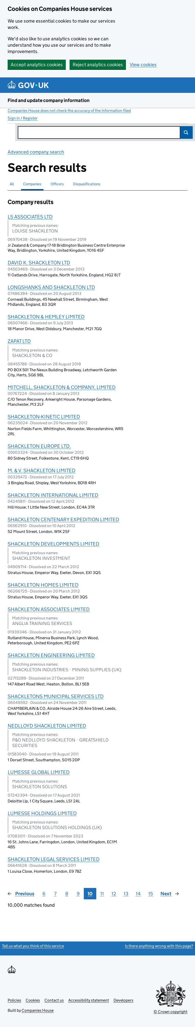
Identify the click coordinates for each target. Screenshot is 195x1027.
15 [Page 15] (150, 894)
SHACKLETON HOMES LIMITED (43, 585)
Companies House (38, 1010)
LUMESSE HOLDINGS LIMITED (42, 813)
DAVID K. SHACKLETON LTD (39, 263)
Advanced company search (36, 152)
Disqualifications (86, 183)
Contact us (54, 1000)
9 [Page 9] (78, 894)
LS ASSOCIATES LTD (30, 217)
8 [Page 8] (66, 894)
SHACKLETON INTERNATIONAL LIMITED (53, 495)
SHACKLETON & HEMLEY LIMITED (46, 317)
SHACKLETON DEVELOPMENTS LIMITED (53, 544)
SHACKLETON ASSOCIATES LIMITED (49, 609)
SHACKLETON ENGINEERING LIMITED (51, 655)
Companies (32, 183)
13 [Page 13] (126, 894)
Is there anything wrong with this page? (159, 946)
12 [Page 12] (113, 894)
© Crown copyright (170, 1011)
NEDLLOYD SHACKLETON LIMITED (47, 726)
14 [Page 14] (138, 894)
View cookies (143, 64)
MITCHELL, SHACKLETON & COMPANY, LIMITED (62, 387)
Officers (57, 183)
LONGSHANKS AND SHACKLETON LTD (51, 287)
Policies (14, 1000)
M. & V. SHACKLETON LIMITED (41, 470)
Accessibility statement (88, 1000)
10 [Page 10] (90, 894)
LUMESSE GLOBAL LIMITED (39, 772)
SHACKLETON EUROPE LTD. (39, 446)
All (12, 183)
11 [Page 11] (102, 894)
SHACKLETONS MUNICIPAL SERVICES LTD (56, 696)
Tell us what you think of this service (33, 946)
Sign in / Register (23, 118)
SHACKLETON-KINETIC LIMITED (44, 417)
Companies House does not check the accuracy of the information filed (69, 110)
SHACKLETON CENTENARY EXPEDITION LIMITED (63, 519)
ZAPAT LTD (19, 341)
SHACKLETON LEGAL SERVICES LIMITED (54, 859)
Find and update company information (49, 100)
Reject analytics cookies (98, 65)
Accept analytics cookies (37, 65)
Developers (123, 1000)
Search (186, 132)
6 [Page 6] (43, 894)
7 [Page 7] (55, 894)
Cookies (33, 1000)
